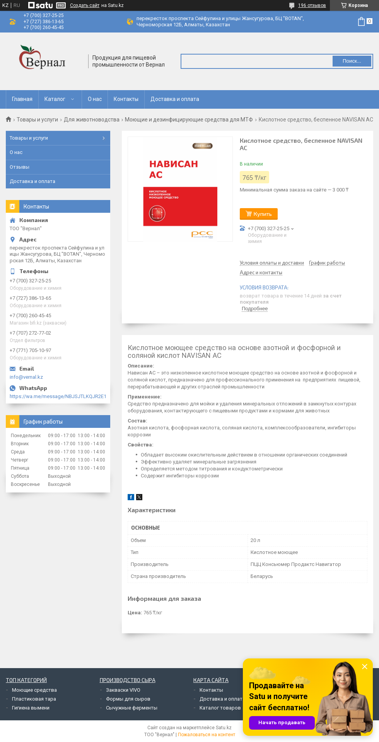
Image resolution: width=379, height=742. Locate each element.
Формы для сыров (128, 699)
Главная (22, 99)
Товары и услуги (37, 119)
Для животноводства (92, 119)
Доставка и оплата (174, 99)
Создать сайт (84, 5)
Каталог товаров (220, 708)
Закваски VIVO (123, 690)
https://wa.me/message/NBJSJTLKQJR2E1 (58, 396)
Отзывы (19, 167)
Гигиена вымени (31, 708)
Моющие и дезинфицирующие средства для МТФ (189, 119)
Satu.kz (224, 727)
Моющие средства (34, 690)
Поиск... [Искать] (352, 61)
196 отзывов (312, 5)
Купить (263, 213)
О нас (95, 99)
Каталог (54, 99)
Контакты (126, 99)
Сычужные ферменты (131, 708)
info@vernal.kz (26, 377)
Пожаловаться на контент (206, 734)
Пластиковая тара (34, 699)
